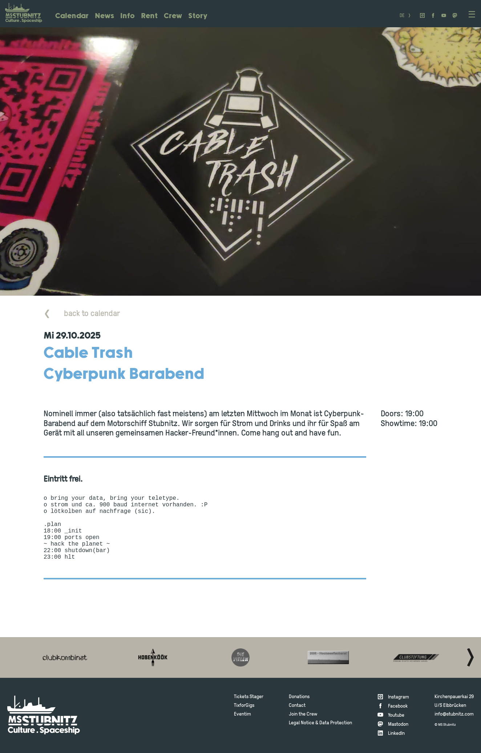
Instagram (398, 697)
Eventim (242, 714)
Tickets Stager (248, 697)
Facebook (398, 706)
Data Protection (335, 723)
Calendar (72, 16)
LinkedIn (396, 733)
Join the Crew (303, 714)
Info (127, 16)
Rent (149, 16)
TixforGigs (244, 705)
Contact (297, 705)
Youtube (396, 715)
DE (402, 16)
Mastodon (398, 724)
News (104, 16)
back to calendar (82, 314)
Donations (299, 697)
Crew (173, 16)
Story (197, 16)
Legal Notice (301, 723)
